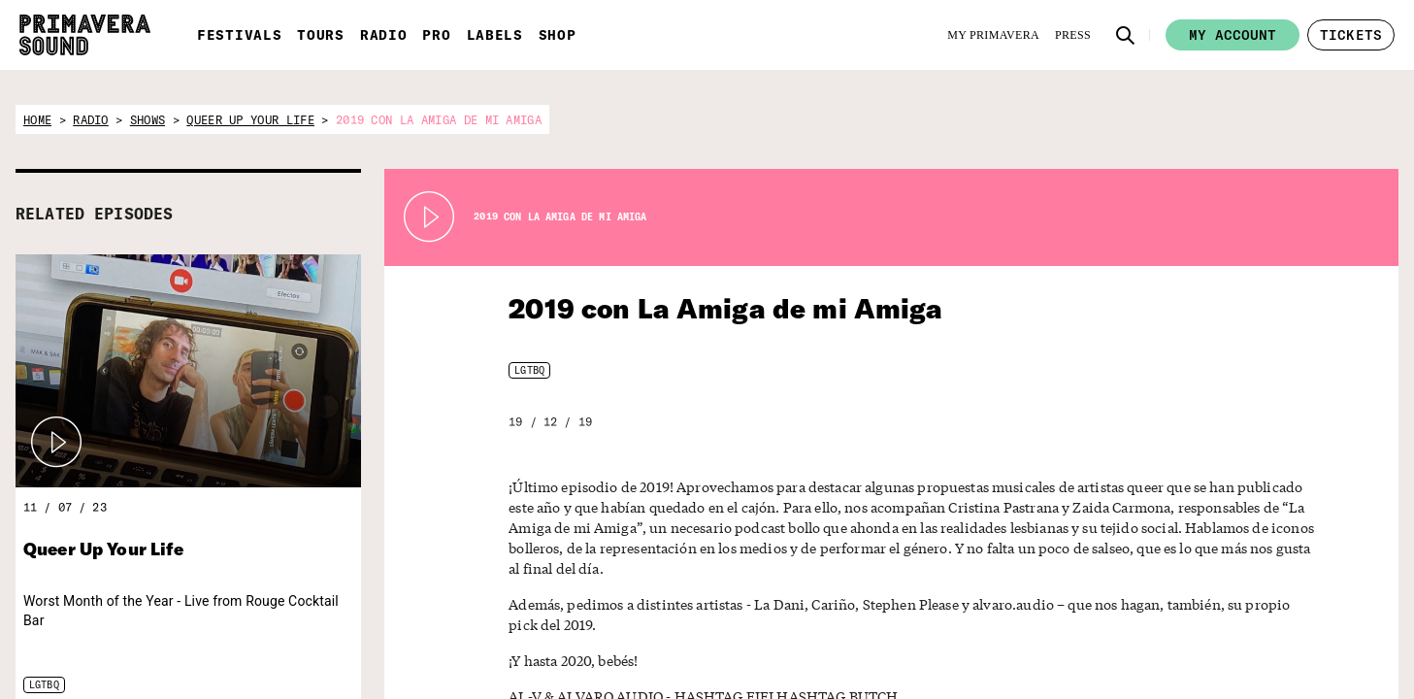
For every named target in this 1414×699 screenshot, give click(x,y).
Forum (1258, 625)
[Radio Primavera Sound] (263, 645)
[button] (1125, 34)
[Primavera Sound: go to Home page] (84, 35)
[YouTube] (1137, 673)
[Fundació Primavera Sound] (527, 657)
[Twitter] (1041, 673)
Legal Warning (1279, 674)
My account (1232, 35)
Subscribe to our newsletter (832, 636)
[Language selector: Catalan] (1125, 625)
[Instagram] (1105, 673)
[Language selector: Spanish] (1049, 625)
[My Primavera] (993, 35)
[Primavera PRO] (353, 641)
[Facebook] (1073, 673)
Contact (1262, 649)
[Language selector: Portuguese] (1164, 625)
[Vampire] (627, 635)
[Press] (1073, 35)
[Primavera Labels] (438, 642)
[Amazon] (1169, 673)
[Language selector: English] (1087, 625)
